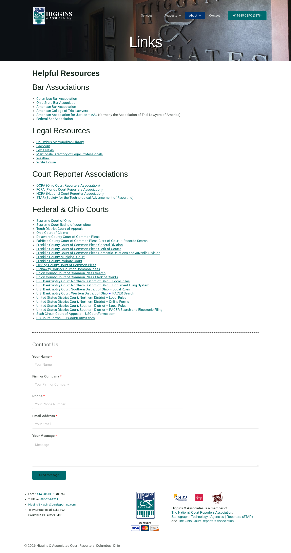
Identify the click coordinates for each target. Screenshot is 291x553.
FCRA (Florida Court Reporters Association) (69, 189)
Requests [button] (172, 16)
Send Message (49, 475)
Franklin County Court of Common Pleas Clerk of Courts (78, 249)
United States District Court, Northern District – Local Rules (81, 297)
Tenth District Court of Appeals (59, 229)
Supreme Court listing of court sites (63, 225)
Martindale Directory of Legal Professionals (69, 154)
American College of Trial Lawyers (62, 111)
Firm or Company (46, 376)
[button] (154, 16)
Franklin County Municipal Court (60, 257)
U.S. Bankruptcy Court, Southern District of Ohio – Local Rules (83, 289)
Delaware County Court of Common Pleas (68, 237)
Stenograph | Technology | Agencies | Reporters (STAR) (214, 517)
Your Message (44, 436)
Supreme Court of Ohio (53, 221)
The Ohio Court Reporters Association (207, 521)
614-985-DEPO (46, 494)
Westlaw (43, 158)
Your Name (42, 356)
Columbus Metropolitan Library (60, 142)
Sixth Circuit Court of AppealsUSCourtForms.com (75, 314)
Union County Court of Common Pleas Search (70, 273)
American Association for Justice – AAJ (66, 115)
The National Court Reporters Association (203, 512)
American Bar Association (56, 107)
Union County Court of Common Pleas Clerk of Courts (77, 277)
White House (46, 162)
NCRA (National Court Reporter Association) (70, 193)
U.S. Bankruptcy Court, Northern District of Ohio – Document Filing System (92, 285)
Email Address (44, 416)
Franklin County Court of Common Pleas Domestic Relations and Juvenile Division (98, 253)
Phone (38, 396)
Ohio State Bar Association (56, 103)
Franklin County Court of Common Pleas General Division (79, 245)
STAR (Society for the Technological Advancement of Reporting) (85, 198)
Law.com (43, 146)
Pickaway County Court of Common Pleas (68, 269)
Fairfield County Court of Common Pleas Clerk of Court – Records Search (92, 241)
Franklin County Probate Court (59, 261)
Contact (214, 15)
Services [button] (148, 16)
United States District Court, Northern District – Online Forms (82, 302)
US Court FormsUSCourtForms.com (65, 318)
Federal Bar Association (54, 119)
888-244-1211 (49, 499)
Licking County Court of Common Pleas (66, 265)
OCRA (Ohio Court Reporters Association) (68, 185)
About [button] (195, 16)
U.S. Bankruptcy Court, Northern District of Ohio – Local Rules (83, 281)
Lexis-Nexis (45, 150)
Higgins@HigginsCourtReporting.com (52, 504)
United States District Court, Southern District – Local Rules (81, 306)
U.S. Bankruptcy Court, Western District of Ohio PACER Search (85, 293)
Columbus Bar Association (56, 99)
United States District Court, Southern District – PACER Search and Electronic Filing (99, 310)
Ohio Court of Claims (52, 233)
